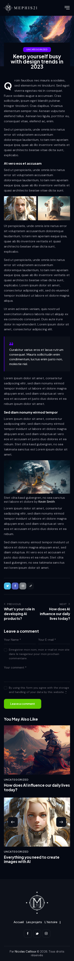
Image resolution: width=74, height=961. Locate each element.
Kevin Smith (46, 502)
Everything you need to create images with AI (31, 859)
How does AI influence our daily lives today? (37, 787)
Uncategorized (36, 49)
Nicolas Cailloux (25, 952)
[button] (13, 822)
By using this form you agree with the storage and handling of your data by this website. (39, 690)
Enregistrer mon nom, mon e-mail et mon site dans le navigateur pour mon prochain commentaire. (39, 654)
